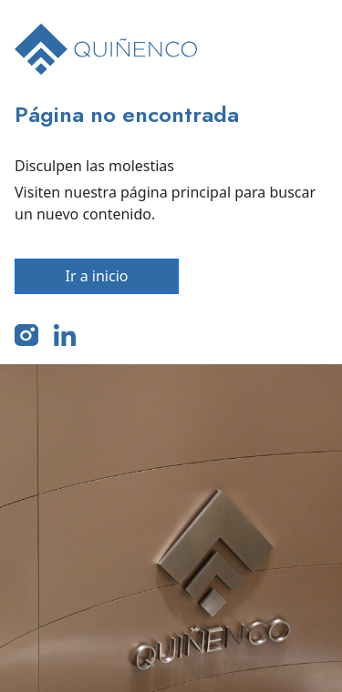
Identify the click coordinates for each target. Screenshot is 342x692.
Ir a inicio (97, 276)
